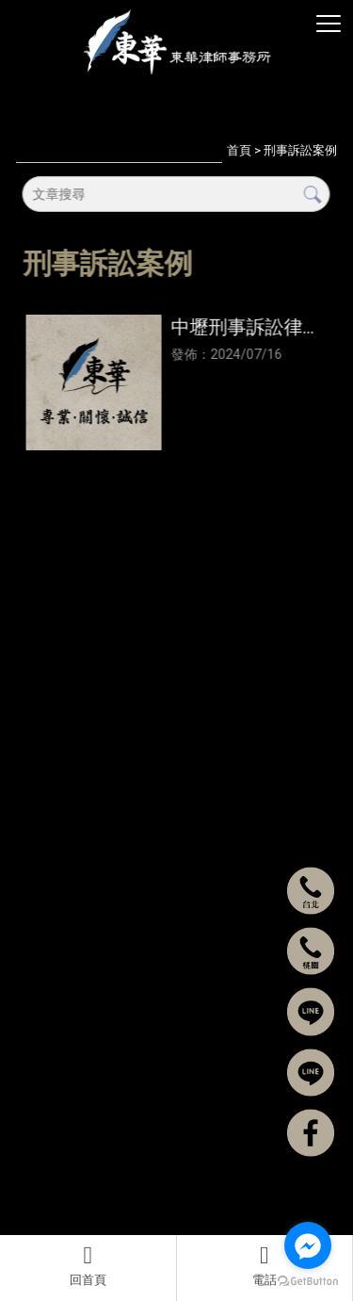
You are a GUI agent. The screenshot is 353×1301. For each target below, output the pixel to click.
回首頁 (88, 1265)
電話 (265, 1265)
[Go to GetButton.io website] (308, 1282)
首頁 (239, 150)
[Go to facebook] (307, 1245)
